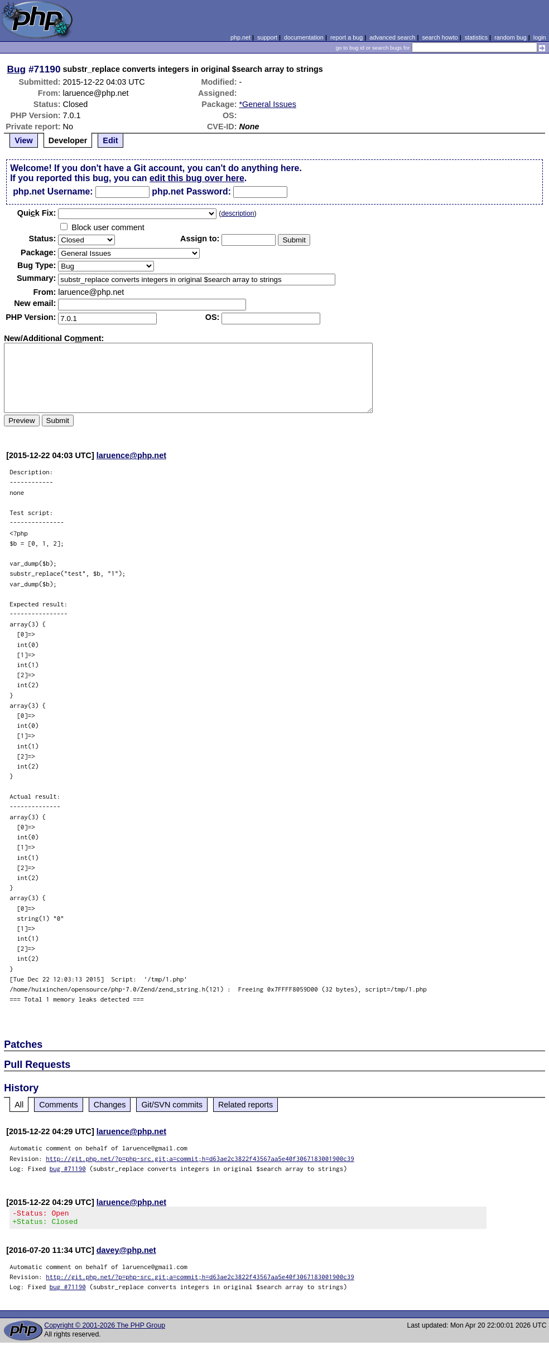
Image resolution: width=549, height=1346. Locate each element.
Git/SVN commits (172, 1104)
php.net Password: (191, 191)
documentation (304, 37)
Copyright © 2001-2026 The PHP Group (104, 1329)
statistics (476, 37)
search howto (440, 37)
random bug (510, 37)
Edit (110, 140)
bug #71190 (68, 1168)
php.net (240, 37)
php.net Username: (53, 191)
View (24, 140)
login (539, 37)
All (19, 1104)
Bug (16, 69)
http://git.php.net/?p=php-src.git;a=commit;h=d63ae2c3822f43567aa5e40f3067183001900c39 (200, 1158)
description (237, 213)
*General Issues (267, 104)
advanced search (392, 37)
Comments (58, 1104)
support (267, 37)
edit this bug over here (197, 178)
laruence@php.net (131, 455)
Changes (110, 1104)
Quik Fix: (36, 212)
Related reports (245, 1104)
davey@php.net (126, 1253)
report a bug (346, 37)
